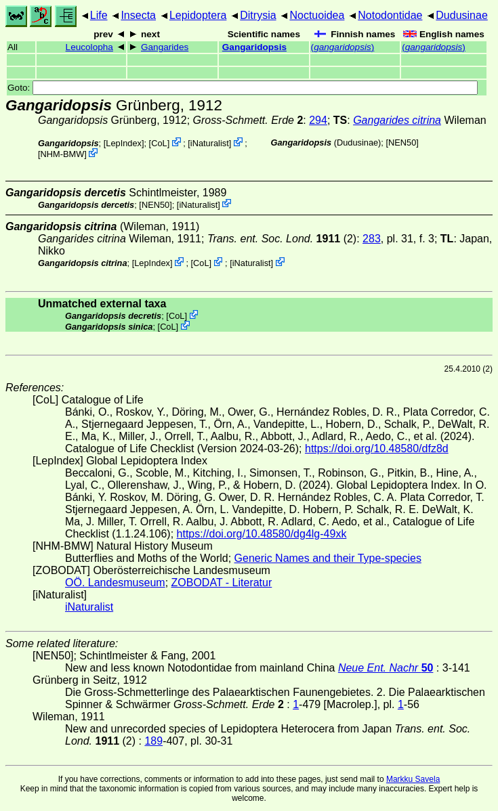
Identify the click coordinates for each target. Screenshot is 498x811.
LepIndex (124, 143)
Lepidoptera (198, 15)
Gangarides (164, 47)
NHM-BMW (63, 154)
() (343, 47)
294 (318, 120)
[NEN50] (402, 142)
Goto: (242, 88)
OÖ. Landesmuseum (115, 582)
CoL (159, 143)
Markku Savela (413, 779)
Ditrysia (258, 15)
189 (153, 741)
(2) (281, 238)
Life (99, 15)
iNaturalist (209, 143)
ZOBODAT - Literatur (221, 582)
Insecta (138, 15)
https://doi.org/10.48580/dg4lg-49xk (262, 534)
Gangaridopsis (254, 47)
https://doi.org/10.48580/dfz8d (377, 448)
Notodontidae (390, 15)
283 (371, 238)
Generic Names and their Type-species (327, 558)
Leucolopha (89, 47)
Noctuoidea (316, 15)
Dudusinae (462, 15)
